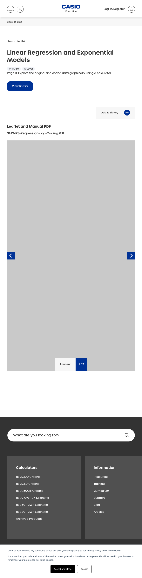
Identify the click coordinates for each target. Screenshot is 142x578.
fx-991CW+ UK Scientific (32, 498)
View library (20, 86)
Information (105, 467)
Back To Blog (14, 22)
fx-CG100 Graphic (28, 477)
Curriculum (101, 491)
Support (99, 498)
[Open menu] (10, 10)
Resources (101, 477)
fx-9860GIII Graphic (30, 491)
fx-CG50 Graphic (27, 484)
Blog (97, 505)
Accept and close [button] (62, 569)
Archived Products (29, 519)
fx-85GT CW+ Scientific (32, 505)
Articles (99, 512)
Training (99, 484)
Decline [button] (84, 569)
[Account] (119, 9)
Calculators (26, 467)
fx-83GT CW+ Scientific (32, 512)
